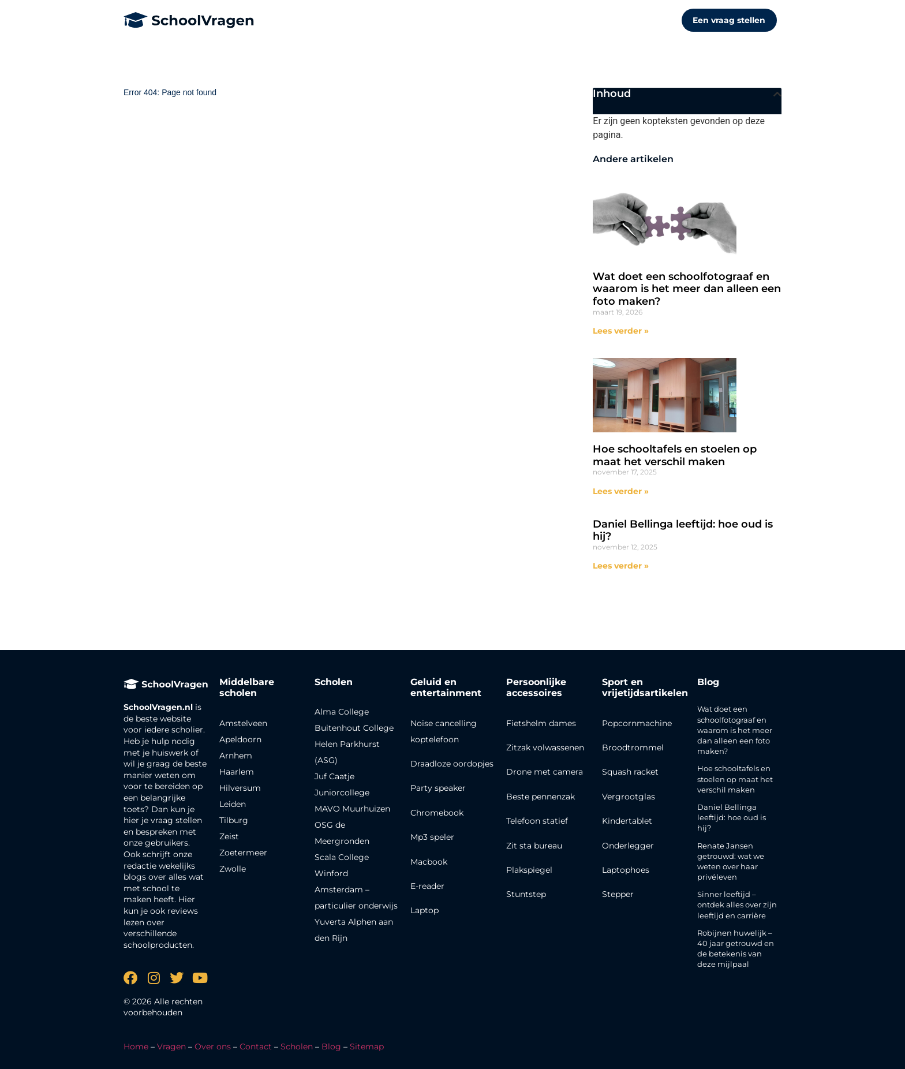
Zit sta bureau (534, 845)
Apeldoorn (240, 739)
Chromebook (436, 813)
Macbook (428, 862)
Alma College (342, 712)
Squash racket (630, 772)
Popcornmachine (637, 723)
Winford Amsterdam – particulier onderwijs (356, 889)
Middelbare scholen (246, 687)
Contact (256, 1046)
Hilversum (240, 788)
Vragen (171, 1046)
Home (136, 1046)
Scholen (297, 1046)
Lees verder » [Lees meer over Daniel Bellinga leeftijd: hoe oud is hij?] (621, 565)
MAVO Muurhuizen (352, 808)
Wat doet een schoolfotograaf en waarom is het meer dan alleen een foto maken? (687, 289)
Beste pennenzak (540, 796)
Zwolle (232, 869)
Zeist (229, 836)
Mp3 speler (432, 837)
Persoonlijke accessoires (536, 687)
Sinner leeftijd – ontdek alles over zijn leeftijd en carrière (737, 904)
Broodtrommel (633, 747)
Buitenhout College (354, 728)
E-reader (427, 886)
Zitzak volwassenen (545, 747)
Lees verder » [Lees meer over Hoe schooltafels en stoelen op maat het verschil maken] (621, 491)
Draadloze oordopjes (451, 763)
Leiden (232, 804)
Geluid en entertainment (445, 687)
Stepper (618, 894)
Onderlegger (628, 845)
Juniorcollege (342, 792)
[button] (777, 94)
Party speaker (438, 788)
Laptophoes (625, 870)
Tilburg (233, 820)
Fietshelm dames (541, 723)
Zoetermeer (243, 852)
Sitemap (367, 1046)
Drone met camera (544, 772)
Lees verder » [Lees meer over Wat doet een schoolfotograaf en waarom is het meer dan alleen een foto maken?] (621, 331)
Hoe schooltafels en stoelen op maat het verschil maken (675, 455)
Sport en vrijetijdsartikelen (645, 687)
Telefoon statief (537, 821)
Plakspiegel (529, 870)
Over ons (213, 1046)
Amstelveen (243, 723)
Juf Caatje (334, 776)
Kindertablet (627, 821)
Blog (708, 681)
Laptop (424, 910)
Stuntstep (526, 894)
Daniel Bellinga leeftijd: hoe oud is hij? (683, 530)
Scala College (342, 857)
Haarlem (236, 772)
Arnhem (235, 755)
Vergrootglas (628, 796)
